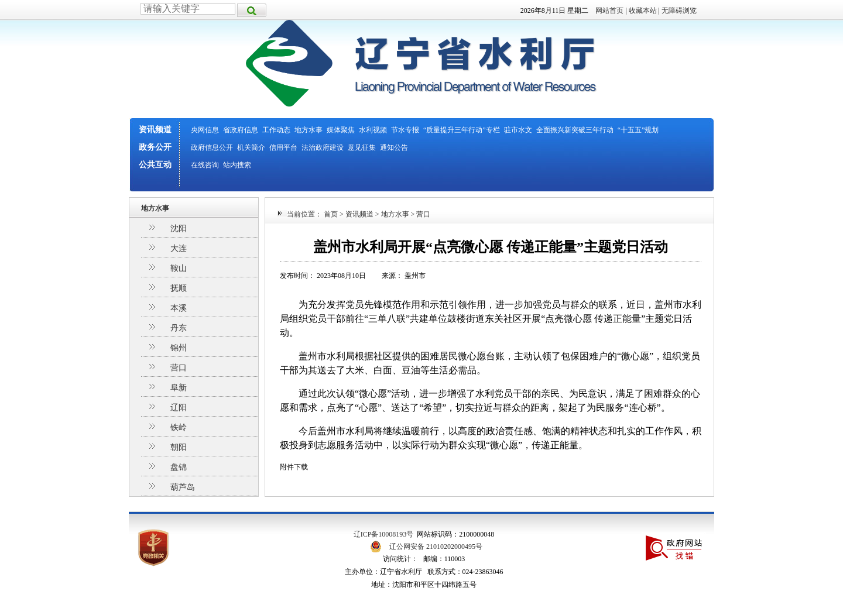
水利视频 (373, 130)
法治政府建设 (322, 147)
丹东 (178, 328)
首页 (331, 214)
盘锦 (178, 467)
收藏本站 (643, 10)
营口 (178, 367)
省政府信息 (240, 130)
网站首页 (609, 10)
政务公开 (155, 147)
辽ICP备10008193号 (384, 534)
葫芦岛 (182, 487)
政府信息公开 (212, 147)
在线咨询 (205, 165)
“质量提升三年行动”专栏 (461, 130)
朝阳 (178, 447)
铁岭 (178, 427)
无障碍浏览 (679, 10)
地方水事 (308, 130)
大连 (178, 248)
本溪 (178, 308)
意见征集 (362, 147)
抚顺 (178, 288)
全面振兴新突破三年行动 (575, 130)
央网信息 (205, 130)
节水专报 (405, 130)
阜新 (178, 387)
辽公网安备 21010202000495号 (435, 546)
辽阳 (178, 407)
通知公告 (394, 147)
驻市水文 (518, 130)
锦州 (178, 347)
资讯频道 (155, 129)
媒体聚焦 (341, 130)
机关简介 (251, 147)
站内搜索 (237, 165)
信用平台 (283, 147)
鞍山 (178, 268)
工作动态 (276, 130)
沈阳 (178, 228)
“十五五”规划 (638, 130)
